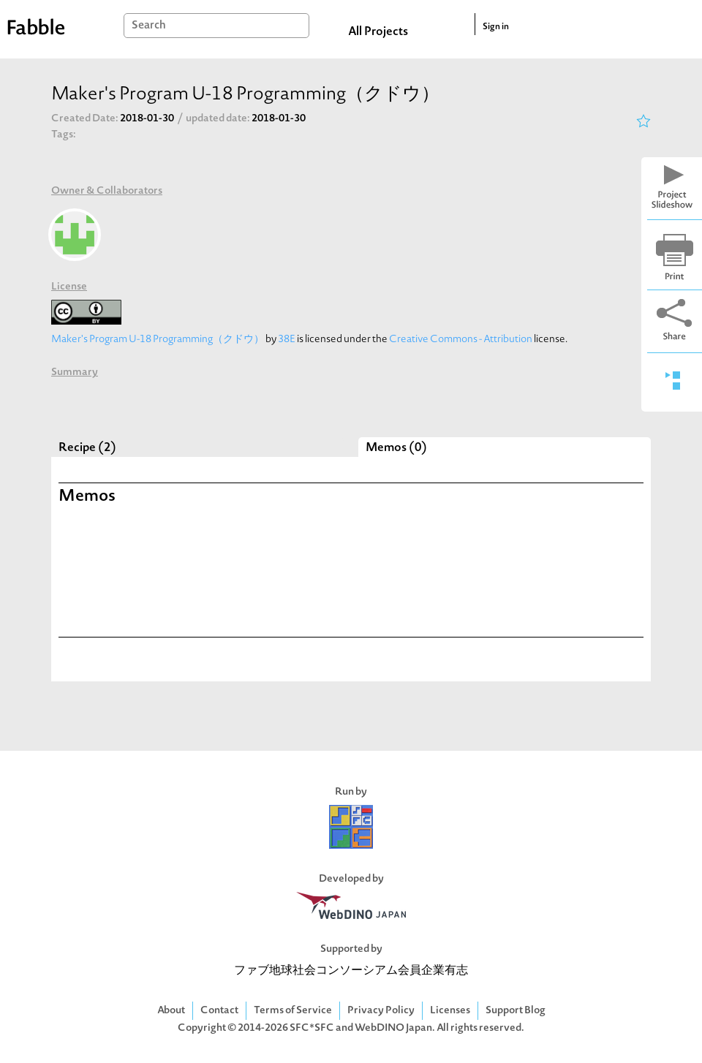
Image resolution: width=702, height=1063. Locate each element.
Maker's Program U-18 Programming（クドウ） (157, 339)
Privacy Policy (381, 1010)
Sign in (496, 27)
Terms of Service (293, 1010)
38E (286, 339)
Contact (219, 1010)
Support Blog (516, 1010)
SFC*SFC (312, 1028)
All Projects (378, 32)
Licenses (450, 1010)
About (171, 1010)
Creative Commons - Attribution (460, 339)
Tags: (63, 134)
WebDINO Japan (393, 1028)
